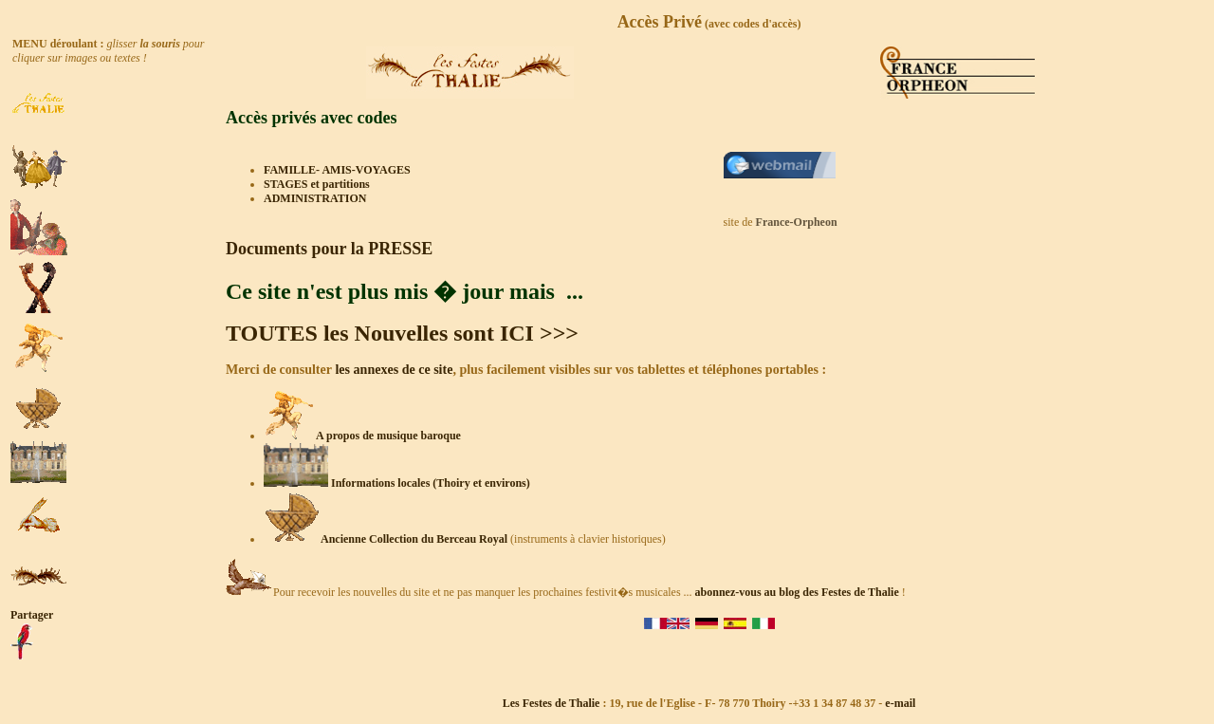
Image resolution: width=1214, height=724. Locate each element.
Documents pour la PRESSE (329, 248)
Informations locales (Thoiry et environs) (397, 483)
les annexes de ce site (392, 369)
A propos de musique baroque (388, 435)
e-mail (900, 703)
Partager (31, 615)
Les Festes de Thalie (551, 703)
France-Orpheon (796, 222)
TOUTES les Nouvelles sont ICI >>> (402, 333)
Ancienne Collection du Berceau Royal (414, 539)
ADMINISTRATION (315, 198)
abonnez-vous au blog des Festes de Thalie (797, 592)
